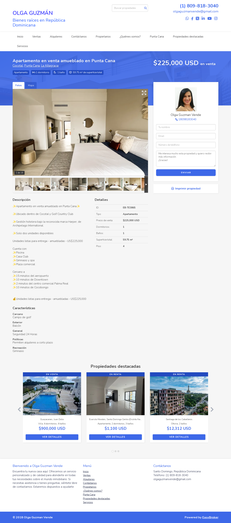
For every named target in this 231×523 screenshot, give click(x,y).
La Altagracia (49, 66)
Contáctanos (79, 36)
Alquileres (56, 36)
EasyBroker (210, 517)
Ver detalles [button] (52, 437)
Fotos (18, 85)
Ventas (36, 36)
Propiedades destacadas (188, 36)
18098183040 (187, 119)
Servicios (22, 46)
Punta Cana (157, 36)
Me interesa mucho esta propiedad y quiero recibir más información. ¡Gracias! (186, 159)
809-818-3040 (202, 6)
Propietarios (103, 36)
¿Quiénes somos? (130, 36)
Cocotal (18, 66)
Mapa (31, 85)
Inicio (20, 36)
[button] (18, 409)
